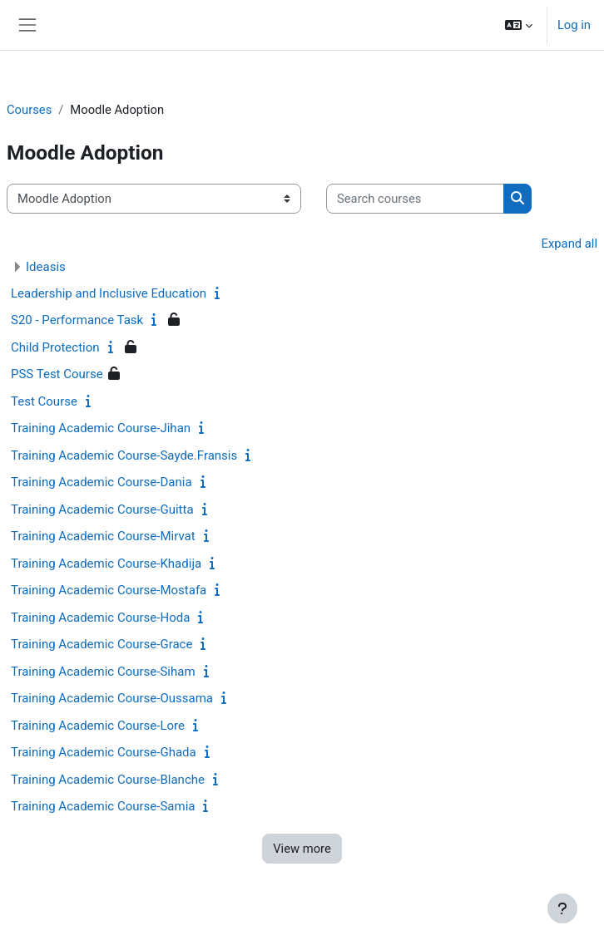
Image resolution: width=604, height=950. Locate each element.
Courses (29, 109)
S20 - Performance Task (77, 320)
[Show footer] (562, 908)
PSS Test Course (57, 374)
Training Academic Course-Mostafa (108, 590)
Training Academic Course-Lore (98, 725)
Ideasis (46, 266)
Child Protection (55, 347)
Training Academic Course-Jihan (101, 428)
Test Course (44, 401)
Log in (574, 24)
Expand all (569, 243)
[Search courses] (415, 199)
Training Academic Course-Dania (101, 482)
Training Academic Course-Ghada (103, 752)
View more (302, 848)
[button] (518, 25)
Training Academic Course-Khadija (106, 563)
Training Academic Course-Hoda (100, 617)
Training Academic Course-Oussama (112, 698)
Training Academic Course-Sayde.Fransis (124, 455)
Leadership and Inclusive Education (108, 293)
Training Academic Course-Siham (103, 671)
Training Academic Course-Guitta (102, 509)
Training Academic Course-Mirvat (103, 536)
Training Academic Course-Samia (103, 806)
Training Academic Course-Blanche (108, 779)
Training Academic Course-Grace (101, 644)
